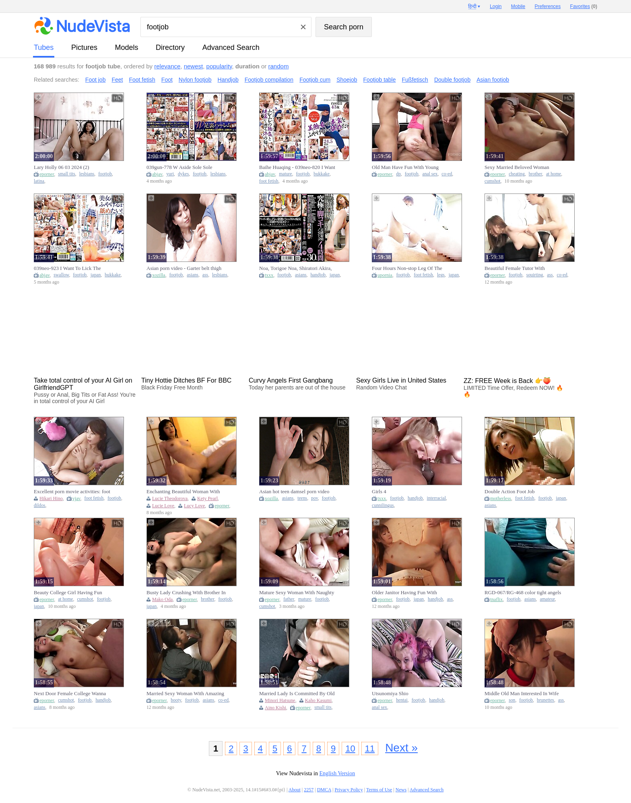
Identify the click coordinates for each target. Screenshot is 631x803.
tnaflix (496, 599)
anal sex (429, 174)
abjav (157, 174)
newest (193, 66)
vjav (76, 498)
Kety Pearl (207, 498)
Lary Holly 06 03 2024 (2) (61, 167)
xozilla (158, 275)
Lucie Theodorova (170, 498)
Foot (167, 79)
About (295, 790)
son (512, 700)
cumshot (493, 181)
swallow (61, 275)
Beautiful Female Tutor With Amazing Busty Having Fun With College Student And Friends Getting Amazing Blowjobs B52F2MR (523, 268)
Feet (117, 79)
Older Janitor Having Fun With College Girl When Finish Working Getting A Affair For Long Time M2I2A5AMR (408, 592)
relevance (167, 66)
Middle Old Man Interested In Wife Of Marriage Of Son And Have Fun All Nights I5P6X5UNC (522, 693)
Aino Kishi (275, 707)
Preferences (548, 6)
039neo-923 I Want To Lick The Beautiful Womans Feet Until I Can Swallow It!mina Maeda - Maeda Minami (71, 268)
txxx (269, 275)
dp (398, 174)
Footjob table (379, 79)
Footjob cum (314, 79)
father (288, 599)
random (278, 66)
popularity (219, 66)
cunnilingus (383, 505)
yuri (170, 174)
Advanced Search (231, 47)
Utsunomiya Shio (390, 693)
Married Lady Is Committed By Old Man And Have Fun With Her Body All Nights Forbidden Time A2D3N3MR (296, 693)
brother (535, 174)
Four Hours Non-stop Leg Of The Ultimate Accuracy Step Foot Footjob (411, 268)
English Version (337, 773)
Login (495, 6)
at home (553, 174)
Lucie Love (163, 506)
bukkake (321, 174)
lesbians (87, 174)
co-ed (446, 174)
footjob (105, 174)
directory (170, 47)
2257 (308, 790)
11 (370, 748)
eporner (46, 174)
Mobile (518, 6)
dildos (39, 505)
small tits (66, 174)
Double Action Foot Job (510, 491)
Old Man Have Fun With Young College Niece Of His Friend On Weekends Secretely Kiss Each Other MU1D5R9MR (411, 167)
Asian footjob (492, 79)
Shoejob (346, 79)
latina (39, 181)
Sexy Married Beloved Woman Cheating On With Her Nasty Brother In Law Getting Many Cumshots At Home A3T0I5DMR (524, 167)
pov (314, 498)
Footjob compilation (269, 79)
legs (441, 275)
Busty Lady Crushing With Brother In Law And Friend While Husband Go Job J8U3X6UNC (186, 592)
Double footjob (452, 79)
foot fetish (268, 181)
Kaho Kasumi (318, 700)
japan (96, 275)
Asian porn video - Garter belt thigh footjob (183, 268)
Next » (401, 747)
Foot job (95, 79)
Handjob (228, 79)
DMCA (324, 790)
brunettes (545, 700)
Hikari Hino (51, 498)
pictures (84, 47)
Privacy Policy (348, 790)
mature (285, 174)
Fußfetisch (415, 79)
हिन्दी (472, 6)
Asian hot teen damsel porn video (294, 491)
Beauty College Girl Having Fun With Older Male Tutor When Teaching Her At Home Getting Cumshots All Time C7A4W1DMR (71, 592)
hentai (402, 700)
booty (176, 700)
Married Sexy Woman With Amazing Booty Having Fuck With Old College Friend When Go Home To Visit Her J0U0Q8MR (185, 693)
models (126, 47)
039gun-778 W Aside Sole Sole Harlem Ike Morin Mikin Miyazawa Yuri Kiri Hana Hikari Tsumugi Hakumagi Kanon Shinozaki (184, 167)
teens (302, 498)
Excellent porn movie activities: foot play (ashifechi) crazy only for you (72, 491)
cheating (517, 174)
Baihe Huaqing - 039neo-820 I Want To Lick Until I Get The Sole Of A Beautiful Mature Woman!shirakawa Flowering (297, 167)
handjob (318, 275)
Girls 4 (379, 491)
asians (192, 275)
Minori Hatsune (280, 700)
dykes (183, 174)
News (401, 790)
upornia (384, 275)
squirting (534, 275)
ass (205, 275)
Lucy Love (194, 506)
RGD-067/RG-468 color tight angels (523, 592)
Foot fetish (142, 79)
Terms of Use (379, 790)
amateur (547, 599)
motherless (500, 498)
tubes (44, 47)
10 (350, 748)
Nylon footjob (195, 79)
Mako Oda (162, 599)
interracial (436, 498)
